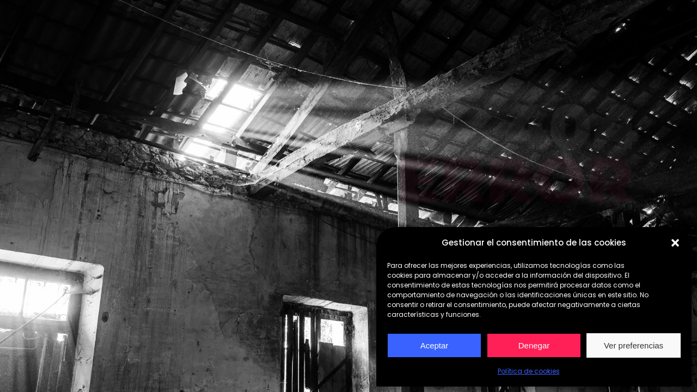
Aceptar (434, 345)
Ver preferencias (633, 345)
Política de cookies (529, 371)
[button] (675, 242)
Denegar (534, 345)
